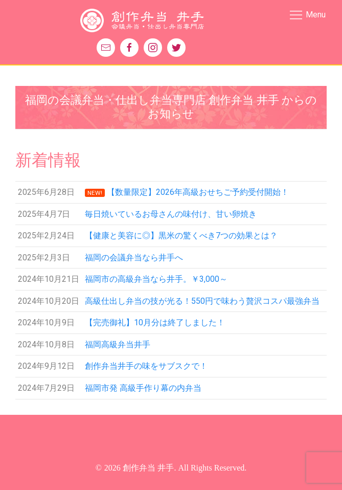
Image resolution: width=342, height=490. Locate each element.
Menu (307, 14)
